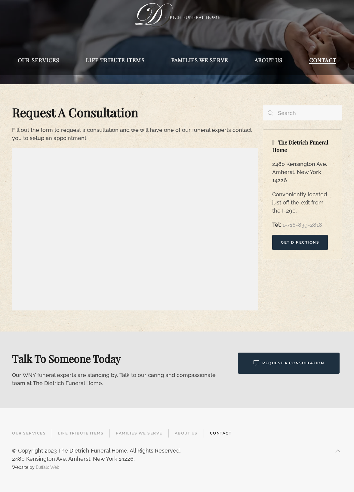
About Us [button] (268, 60)
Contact (221, 433)
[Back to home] (177, 15)
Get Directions (300, 242)
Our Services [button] (38, 60)
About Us (186, 433)
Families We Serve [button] (199, 60)
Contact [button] (322, 60)
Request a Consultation (288, 363)
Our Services (29, 433)
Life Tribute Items (80, 433)
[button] (338, 451)
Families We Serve (139, 433)
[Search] (302, 112)
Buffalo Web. (48, 467)
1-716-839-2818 (302, 225)
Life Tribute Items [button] (115, 60)
